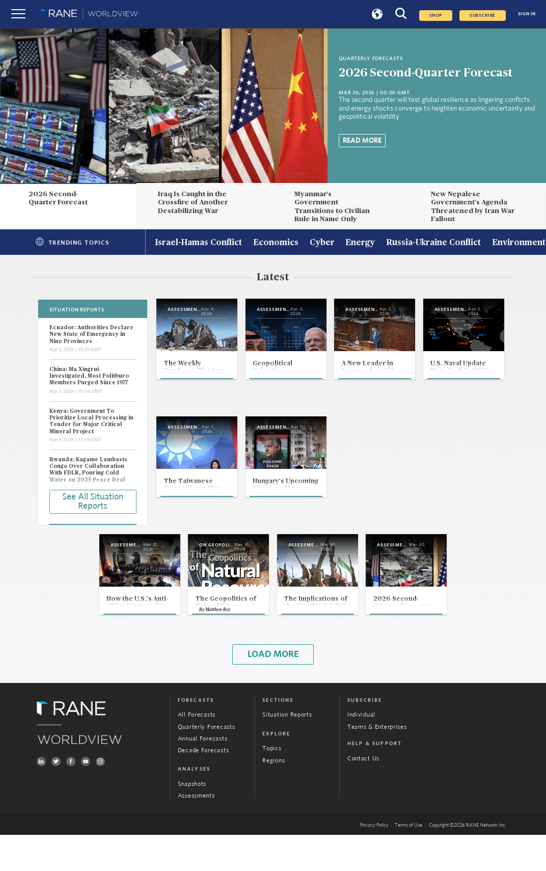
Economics (275, 243)
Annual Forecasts (203, 775)
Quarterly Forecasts (206, 763)
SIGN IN (527, 14)
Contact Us (363, 795)
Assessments (196, 832)
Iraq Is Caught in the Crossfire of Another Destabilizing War (193, 203)
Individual (361, 751)
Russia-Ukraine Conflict (433, 243)
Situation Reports (287, 751)
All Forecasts (196, 751)
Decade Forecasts (203, 786)
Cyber (322, 243)
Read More (362, 140)
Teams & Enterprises (377, 763)
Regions (273, 796)
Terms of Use (408, 861)
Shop (436, 15)
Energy (360, 243)
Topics (271, 784)
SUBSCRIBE (483, 15)
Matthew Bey (188, 644)
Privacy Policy (374, 861)
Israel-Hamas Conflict (198, 243)
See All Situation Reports (92, 500)
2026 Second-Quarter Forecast (425, 73)
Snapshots (192, 820)
